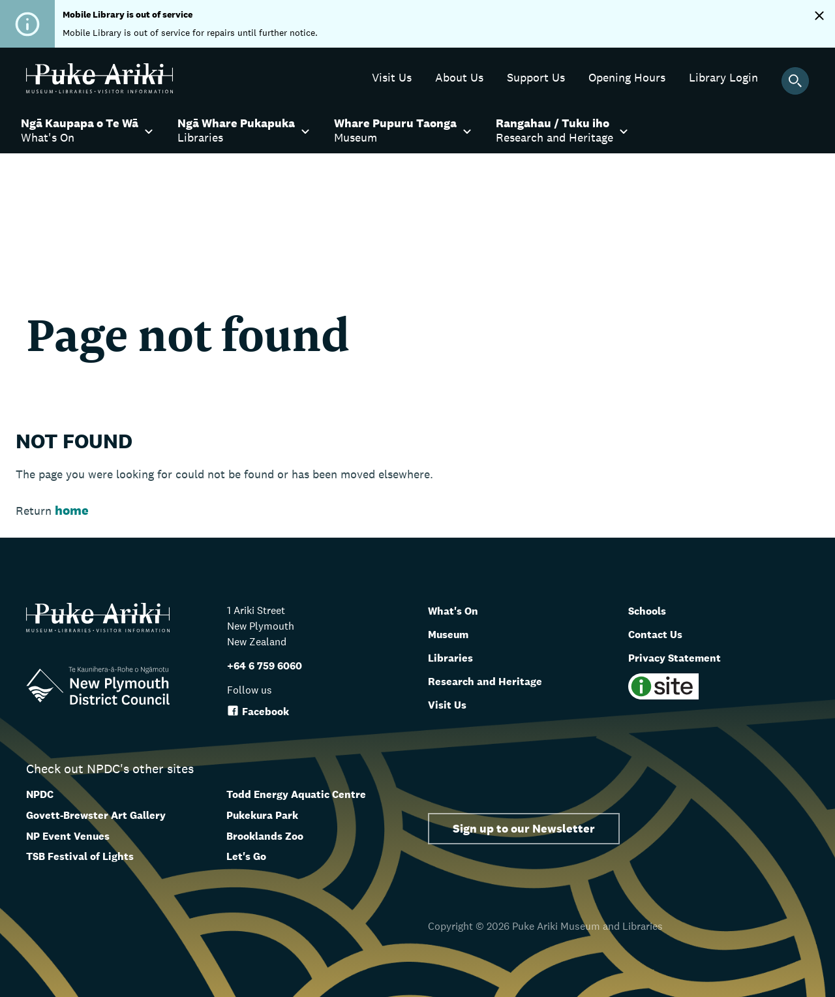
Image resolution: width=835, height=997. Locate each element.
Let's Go (246, 856)
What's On (458, 610)
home (72, 510)
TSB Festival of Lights (80, 856)
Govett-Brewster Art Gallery (96, 815)
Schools (651, 610)
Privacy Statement (684, 657)
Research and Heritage (496, 680)
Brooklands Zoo (264, 836)
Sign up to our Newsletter (524, 828)
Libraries (455, 657)
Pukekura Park (262, 815)
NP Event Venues (68, 836)
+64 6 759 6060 (264, 666)
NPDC (39, 794)
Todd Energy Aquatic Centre (296, 794)
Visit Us (451, 704)
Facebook (258, 711)
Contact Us (661, 633)
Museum (453, 633)
